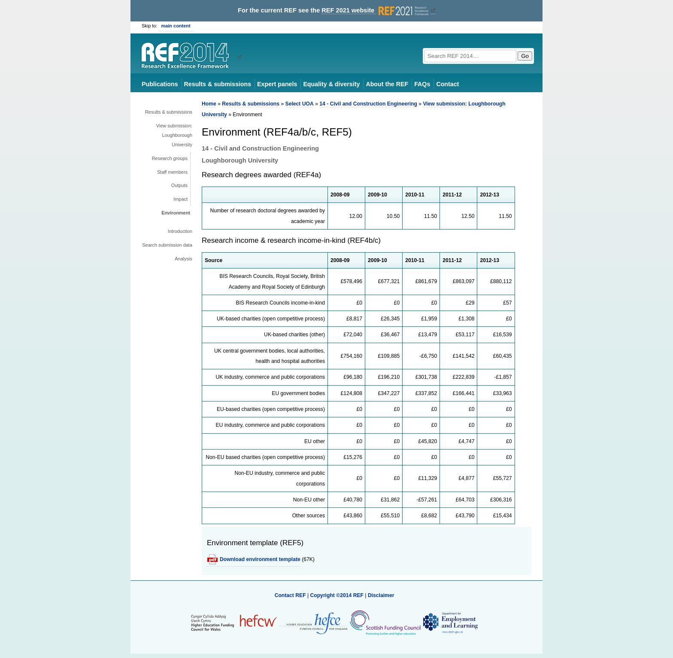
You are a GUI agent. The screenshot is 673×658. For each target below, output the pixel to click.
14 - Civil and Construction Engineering (368, 104)
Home (209, 104)
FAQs (422, 84)
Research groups (170, 158)
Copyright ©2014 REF (337, 595)
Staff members (172, 172)
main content (176, 25)
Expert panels (277, 84)
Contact (447, 84)
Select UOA (299, 104)
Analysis (183, 258)
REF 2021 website (375, 10)
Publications (160, 84)
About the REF (387, 84)
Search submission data (167, 245)
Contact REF (290, 595)
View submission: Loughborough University (174, 135)
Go (525, 56)
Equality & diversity (331, 84)
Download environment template (260, 559)
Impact (180, 199)
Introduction (180, 231)
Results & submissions (217, 84)
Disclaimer (381, 595)
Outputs (179, 185)
